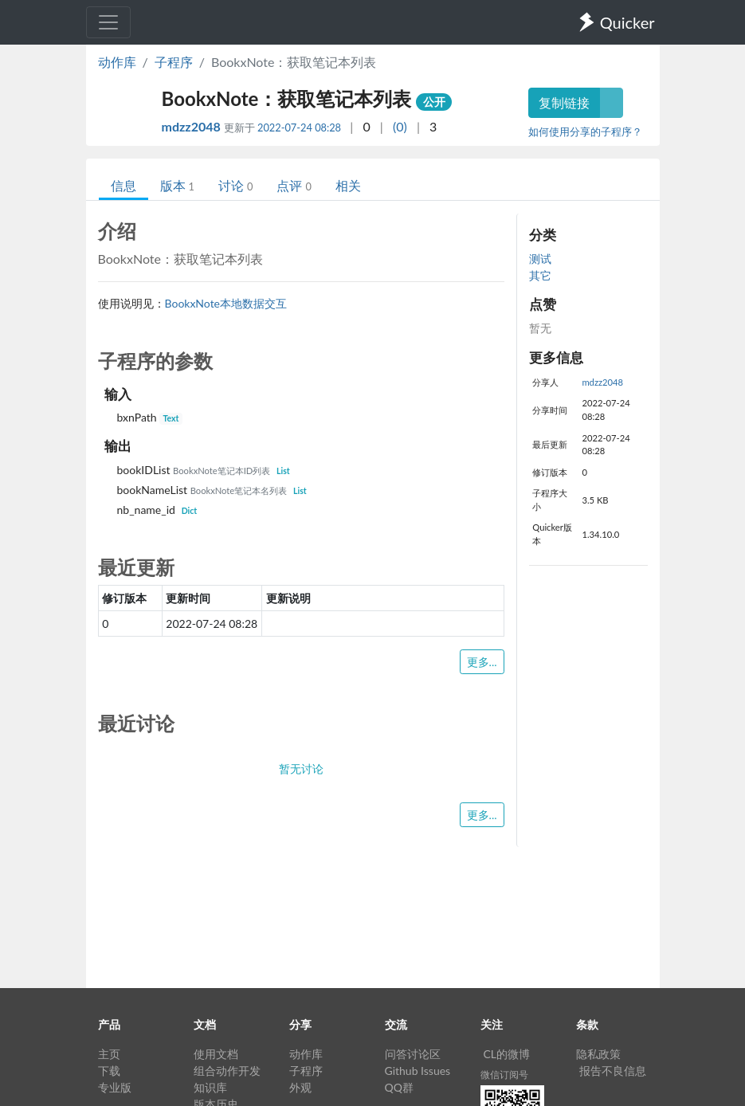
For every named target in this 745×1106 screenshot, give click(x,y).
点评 (293, 185)
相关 (348, 185)
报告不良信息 (612, 1070)
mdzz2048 (193, 126)
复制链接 (564, 102)
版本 (177, 185)
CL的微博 (507, 1054)
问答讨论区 (413, 1054)
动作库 (117, 61)
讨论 (235, 185)
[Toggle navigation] (108, 22)
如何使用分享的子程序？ (585, 131)
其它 (540, 275)
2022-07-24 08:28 (299, 127)
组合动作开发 (227, 1070)
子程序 (174, 61)
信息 (123, 185)
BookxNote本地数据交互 (226, 303)
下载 (109, 1070)
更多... (482, 662)
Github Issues (418, 1070)
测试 (540, 258)
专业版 (114, 1087)
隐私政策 (598, 1054)
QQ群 (399, 1087)
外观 (300, 1087)
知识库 (210, 1087)
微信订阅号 (504, 1075)
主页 (109, 1054)
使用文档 (216, 1054)
